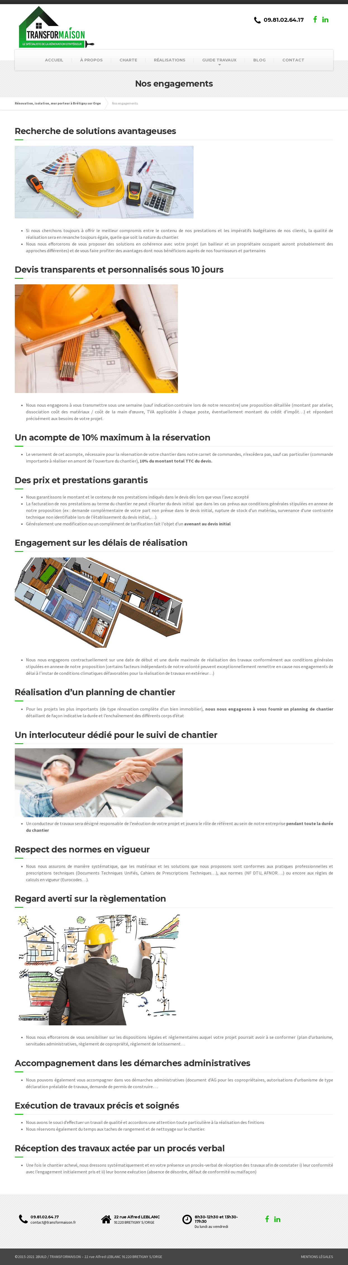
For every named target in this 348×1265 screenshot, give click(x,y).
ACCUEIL (54, 60)
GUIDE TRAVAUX (219, 60)
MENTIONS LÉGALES (317, 1256)
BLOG (259, 60)
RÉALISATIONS (169, 60)
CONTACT (293, 60)
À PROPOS (91, 60)
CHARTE (128, 60)
